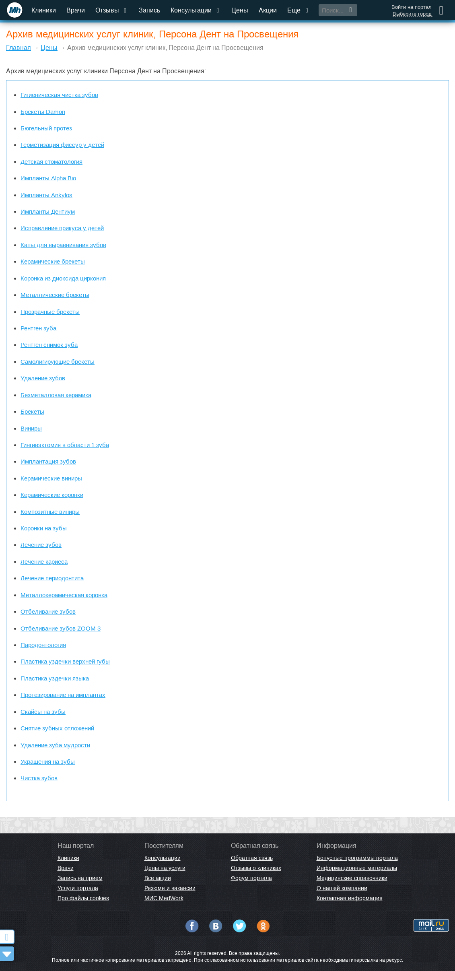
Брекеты (32, 411)
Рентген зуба (38, 328)
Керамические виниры (51, 478)
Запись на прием (80, 878)
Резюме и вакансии (170, 888)
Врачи (75, 10)
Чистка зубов (39, 778)
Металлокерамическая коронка (64, 595)
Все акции (157, 878)
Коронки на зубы (44, 528)
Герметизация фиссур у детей (62, 144)
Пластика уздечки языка (55, 678)
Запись (149, 10)
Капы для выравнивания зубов (63, 244)
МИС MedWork (163, 898)
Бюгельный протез (46, 128)
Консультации (196, 10)
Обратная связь (252, 858)
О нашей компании (342, 888)
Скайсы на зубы (43, 711)
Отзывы (111, 10)
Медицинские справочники (352, 878)
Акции (268, 10)
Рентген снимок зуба (49, 344)
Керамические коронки (52, 494)
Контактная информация (350, 898)
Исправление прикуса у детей (62, 228)
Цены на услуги (164, 868)
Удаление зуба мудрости (55, 745)
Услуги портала (78, 888)
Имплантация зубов (48, 461)
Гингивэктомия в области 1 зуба (65, 444)
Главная (18, 47)
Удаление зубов (43, 378)
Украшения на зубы (48, 761)
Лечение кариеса (44, 561)
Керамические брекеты (53, 261)
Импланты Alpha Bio (48, 178)
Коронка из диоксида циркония (63, 278)
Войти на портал (411, 7)
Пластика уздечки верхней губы (65, 661)
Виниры (31, 428)
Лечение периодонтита (52, 578)
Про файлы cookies (83, 898)
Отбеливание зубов (48, 611)
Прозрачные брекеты (50, 311)
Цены (239, 10)
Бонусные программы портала (357, 858)
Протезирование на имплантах (63, 694)
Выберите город (412, 14)
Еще (298, 10)
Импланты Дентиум (48, 211)
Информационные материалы (357, 868)
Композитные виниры (50, 511)
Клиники (43, 10)
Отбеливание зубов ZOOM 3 (61, 628)
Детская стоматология (51, 161)
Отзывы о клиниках (256, 868)
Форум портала (251, 878)
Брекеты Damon (43, 111)
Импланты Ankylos (46, 195)
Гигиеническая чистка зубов (59, 94)
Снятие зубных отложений (57, 728)
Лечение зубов (41, 544)
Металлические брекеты (55, 294)
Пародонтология (43, 644)
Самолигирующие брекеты (58, 361)
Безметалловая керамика (56, 395)
